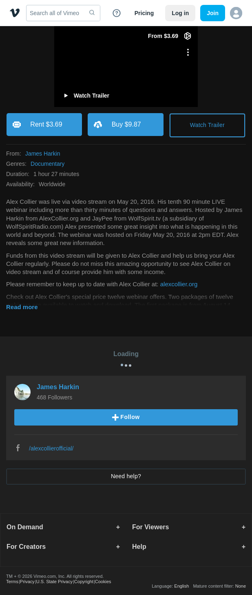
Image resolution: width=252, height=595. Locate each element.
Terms (12, 581)
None (240, 586)
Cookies (103, 581)
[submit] (92, 13)
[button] (236, 13)
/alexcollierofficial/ (51, 448)
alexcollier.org (179, 284)
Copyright (83, 581)
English (181, 586)
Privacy (27, 581)
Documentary (47, 163)
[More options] (188, 52)
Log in (180, 13)
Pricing (144, 13)
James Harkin (42, 153)
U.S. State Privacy (54, 581)
